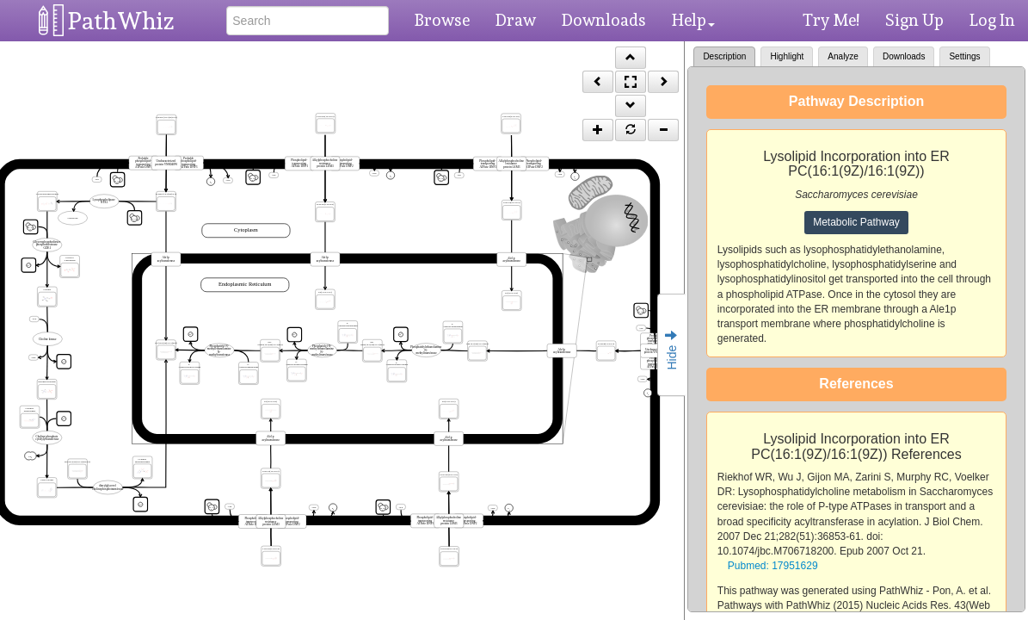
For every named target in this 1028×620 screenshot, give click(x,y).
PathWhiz (121, 21)
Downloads (604, 19)
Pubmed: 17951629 (773, 566)
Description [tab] (724, 56)
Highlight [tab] (786, 56)
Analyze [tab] (843, 56)
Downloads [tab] (904, 56)
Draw (516, 19)
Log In (992, 19)
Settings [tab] (964, 56)
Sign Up (914, 19)
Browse (442, 19)
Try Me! (831, 19)
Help (693, 19)
